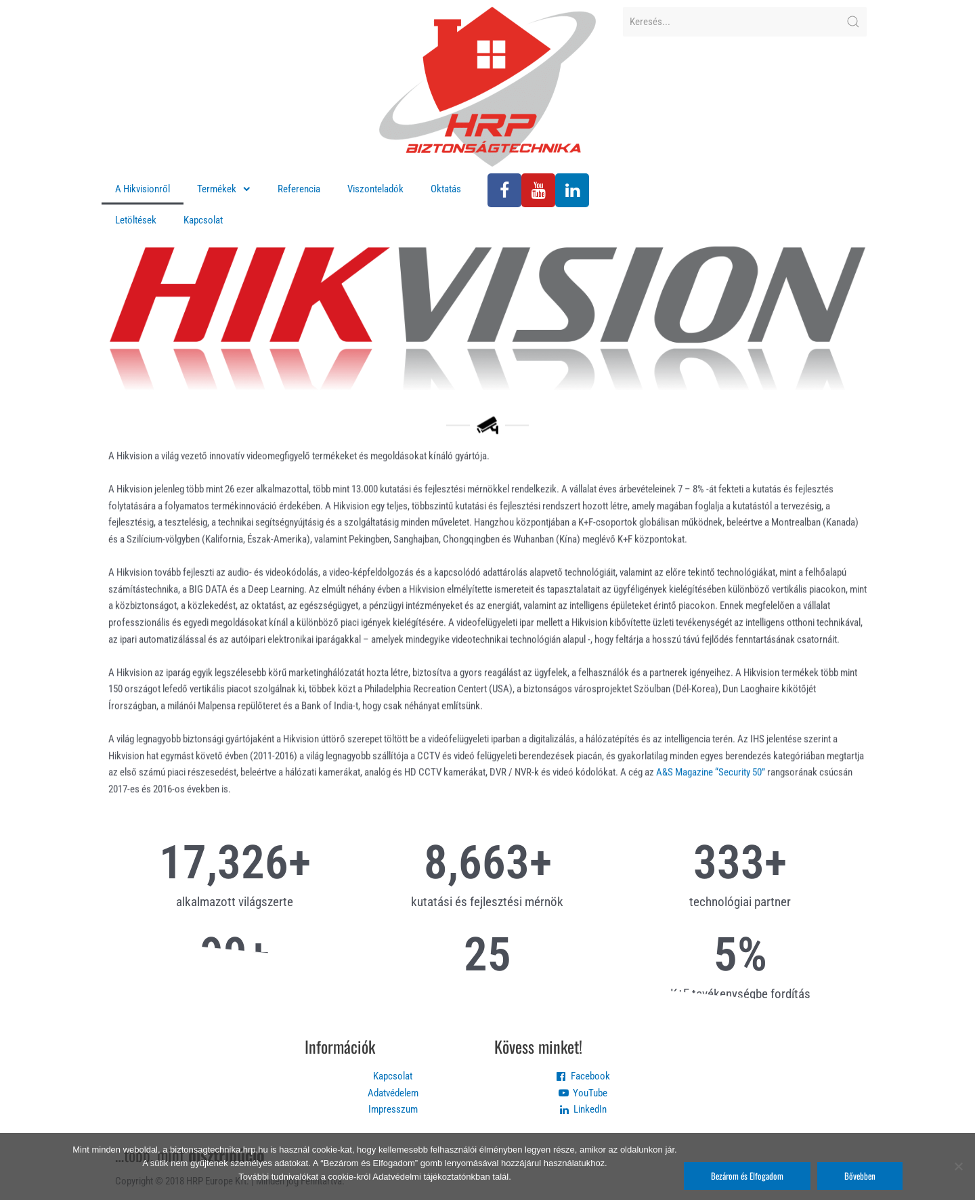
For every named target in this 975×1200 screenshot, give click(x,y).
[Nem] (958, 1166)
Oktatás (446, 189)
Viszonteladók (375, 189)
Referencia (299, 189)
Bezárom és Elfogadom (747, 1175)
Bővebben (859, 1175)
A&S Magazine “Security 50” (710, 804)
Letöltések (135, 220)
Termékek (224, 189)
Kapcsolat (203, 220)
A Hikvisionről (142, 189)
